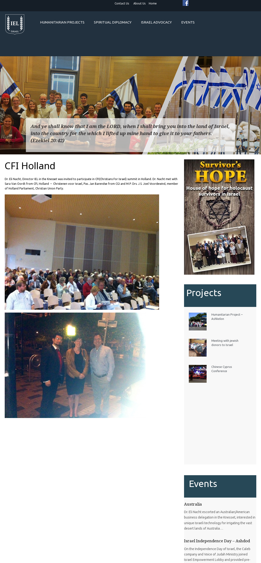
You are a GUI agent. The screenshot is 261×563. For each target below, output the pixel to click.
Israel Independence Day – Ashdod (217, 540)
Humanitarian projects (62, 22)
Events (188, 22)
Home (153, 3)
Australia (193, 504)
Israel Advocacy (156, 22)
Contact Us (122, 3)
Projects (203, 292)
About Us (139, 3)
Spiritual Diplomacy (113, 22)
